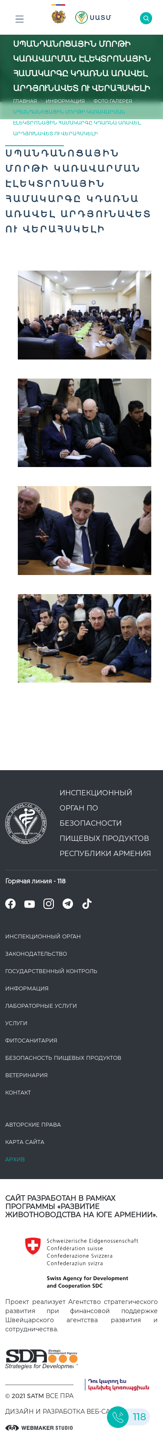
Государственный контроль (51, 971)
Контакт (18, 1092)
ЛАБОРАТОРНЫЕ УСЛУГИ (41, 1006)
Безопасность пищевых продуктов (63, 1058)
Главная (25, 101)
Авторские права (33, 1124)
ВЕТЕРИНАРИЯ (26, 1075)
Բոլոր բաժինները (19, 21)
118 (61, 881)
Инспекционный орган (43, 936)
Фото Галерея (112, 101)
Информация (65, 101)
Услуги (16, 1023)
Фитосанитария (31, 1040)
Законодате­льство (36, 954)
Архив (15, 1159)
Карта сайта (24, 1142)
